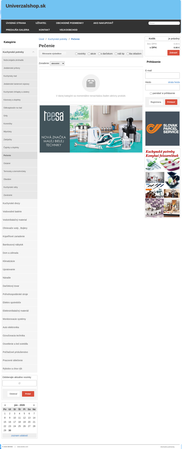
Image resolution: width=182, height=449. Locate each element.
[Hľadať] (178, 23)
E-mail (148, 70)
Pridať (28, 394)
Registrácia (156, 102)
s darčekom (105, 53)
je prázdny (174, 38)
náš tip (119, 53)
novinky (80, 53)
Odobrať (13, 394)
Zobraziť (173, 53)
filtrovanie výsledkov (53, 54)
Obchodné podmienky (167, 447)
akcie (92, 53)
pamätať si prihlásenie (162, 93)
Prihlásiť (171, 102)
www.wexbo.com (22, 447)
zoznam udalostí (19, 435)
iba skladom (134, 53)
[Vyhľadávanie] (164, 23)
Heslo (148, 82)
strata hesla (174, 82)
